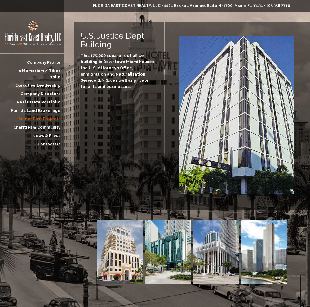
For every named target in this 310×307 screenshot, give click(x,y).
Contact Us (49, 144)
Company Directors (40, 93)
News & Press (46, 135)
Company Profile (43, 62)
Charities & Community (36, 127)
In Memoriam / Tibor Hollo (38, 73)
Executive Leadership (37, 85)
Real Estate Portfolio (38, 102)
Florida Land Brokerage (35, 110)
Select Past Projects (39, 119)
